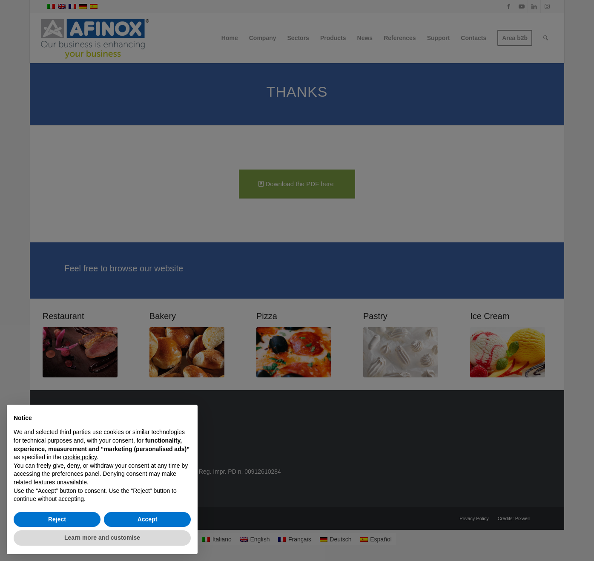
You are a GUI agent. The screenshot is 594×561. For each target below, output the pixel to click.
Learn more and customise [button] (102, 537)
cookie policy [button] (80, 457)
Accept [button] (148, 519)
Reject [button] (57, 519)
